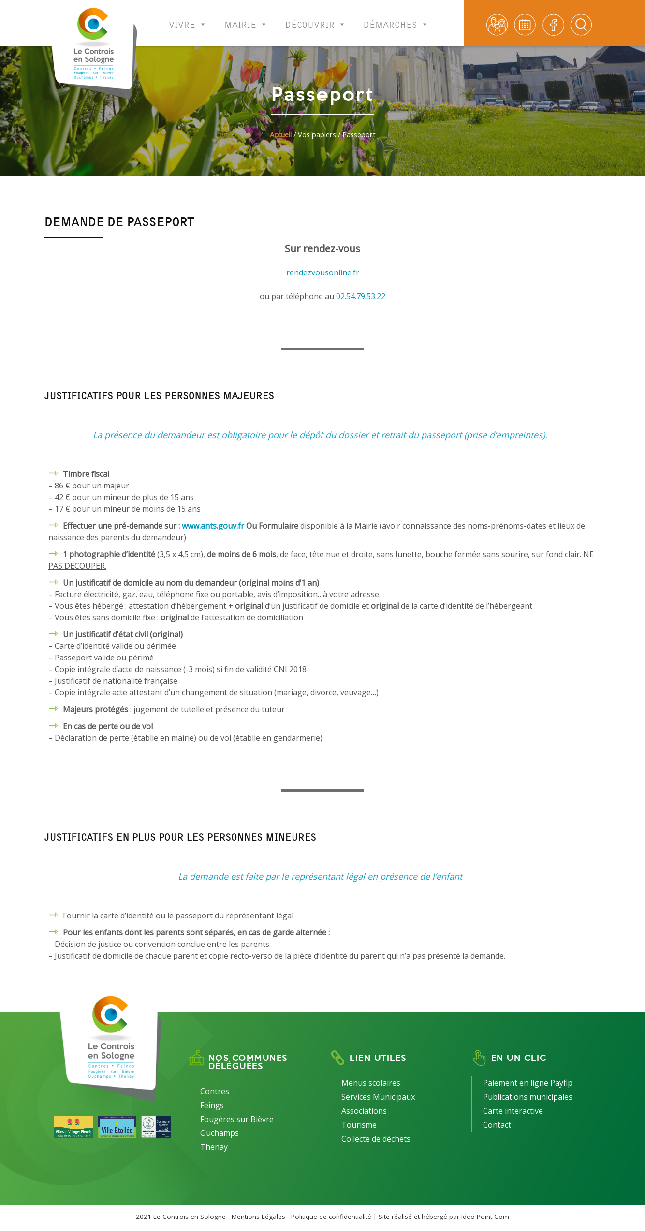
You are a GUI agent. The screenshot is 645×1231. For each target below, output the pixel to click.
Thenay (214, 1147)
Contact (497, 1124)
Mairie (246, 18)
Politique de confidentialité (331, 1216)
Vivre (188, 18)
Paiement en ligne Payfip (527, 1082)
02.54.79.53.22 (360, 296)
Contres (214, 1091)
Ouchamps (219, 1133)
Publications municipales (527, 1096)
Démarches (396, 18)
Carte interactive (513, 1110)
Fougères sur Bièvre (237, 1119)
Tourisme (359, 1124)
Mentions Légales (258, 1216)
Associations (364, 1110)
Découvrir (315, 18)
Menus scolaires (370, 1082)
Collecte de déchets (375, 1138)
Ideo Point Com (485, 1216)
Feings (212, 1105)
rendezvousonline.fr (322, 272)
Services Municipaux (378, 1096)
